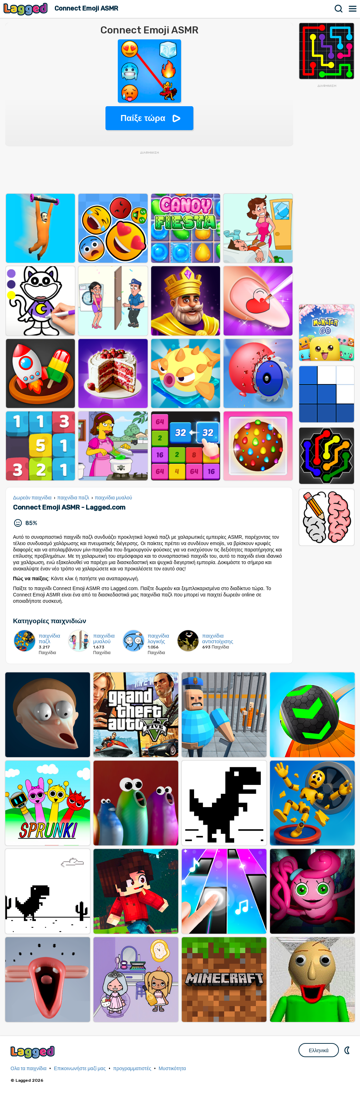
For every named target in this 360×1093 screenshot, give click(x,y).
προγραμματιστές (132, 1069)
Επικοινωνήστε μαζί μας (79, 1069)
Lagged (26, 9)
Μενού (353, 9)
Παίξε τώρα (143, 118)
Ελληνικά (318, 1050)
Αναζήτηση (339, 9)
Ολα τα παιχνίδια (28, 1069)
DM (348, 1050)
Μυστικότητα (172, 1069)
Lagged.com (33, 1052)
